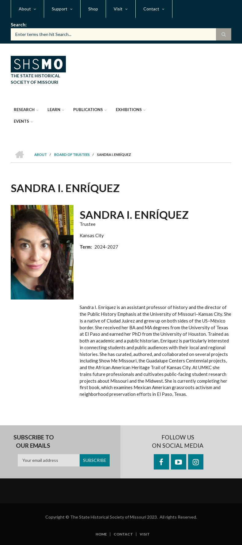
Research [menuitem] (24, 109)
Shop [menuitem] (93, 8)
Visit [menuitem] (118, 8)
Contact (123, 534)
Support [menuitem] (59, 8)
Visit (145, 534)
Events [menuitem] (21, 121)
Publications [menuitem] (88, 109)
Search (18, 24)
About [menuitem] (25, 8)
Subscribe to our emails (33, 441)
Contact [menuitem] (151, 8)
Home (101, 534)
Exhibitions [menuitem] (129, 109)
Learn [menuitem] (53, 109)
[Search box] (121, 34)
